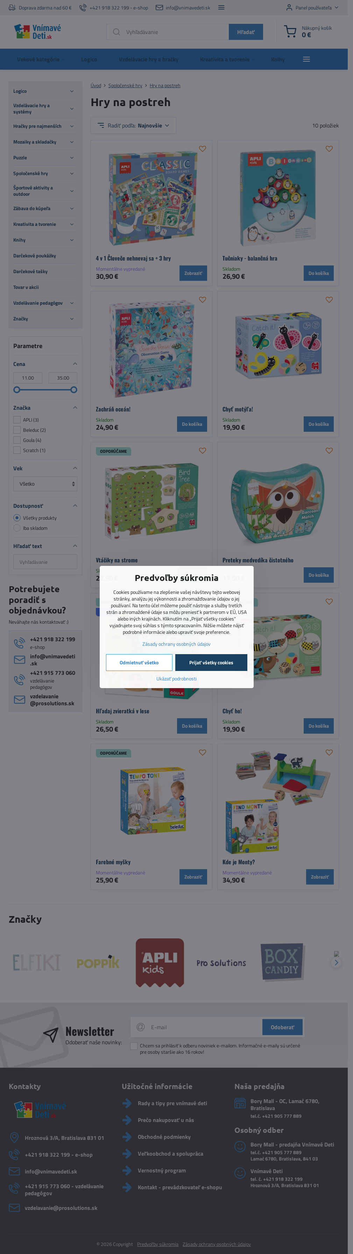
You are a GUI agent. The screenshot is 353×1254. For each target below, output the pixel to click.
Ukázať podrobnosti (176, 678)
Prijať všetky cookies (211, 662)
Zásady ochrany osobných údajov (176, 643)
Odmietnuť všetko (139, 662)
